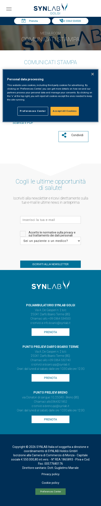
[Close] (92, 74)
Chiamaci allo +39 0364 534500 (50, 318)
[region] (50, 95)
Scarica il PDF (23, 123)
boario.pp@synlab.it (57, 364)
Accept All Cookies (65, 111)
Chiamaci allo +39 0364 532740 (50, 360)
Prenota (33, 21)
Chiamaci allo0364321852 (50, 401)
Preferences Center (50, 491)
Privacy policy (50, 474)
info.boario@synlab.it (57, 323)
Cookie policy (50, 483)
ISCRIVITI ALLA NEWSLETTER (50, 264)
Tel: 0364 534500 (71, 21)
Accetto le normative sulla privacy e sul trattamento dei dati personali (52, 234)
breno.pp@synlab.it (57, 406)
